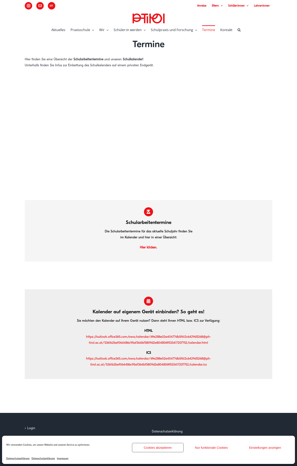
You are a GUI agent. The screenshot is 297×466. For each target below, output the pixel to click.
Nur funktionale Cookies (211, 447)
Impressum (62, 458)
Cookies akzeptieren (158, 447)
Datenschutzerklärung (17, 458)
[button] (239, 29)
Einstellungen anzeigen (265, 447)
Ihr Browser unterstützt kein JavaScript (148, 134)
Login (31, 428)
